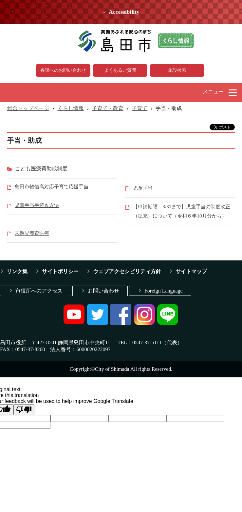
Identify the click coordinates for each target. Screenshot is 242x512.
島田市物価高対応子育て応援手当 (51, 186)
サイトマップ (191, 271)
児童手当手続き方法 (37, 205)
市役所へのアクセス (39, 291)
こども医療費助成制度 (41, 168)
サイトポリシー (60, 271)
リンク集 (17, 271)
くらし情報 (71, 108)
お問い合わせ (103, 291)
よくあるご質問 (120, 70)
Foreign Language (163, 291)
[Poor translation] (23, 409)
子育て (139, 108)
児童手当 (143, 188)
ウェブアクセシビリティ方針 (127, 271)
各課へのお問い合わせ (63, 70)
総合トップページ (28, 108)
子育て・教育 (107, 108)
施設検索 (177, 70)
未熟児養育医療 (32, 233)
